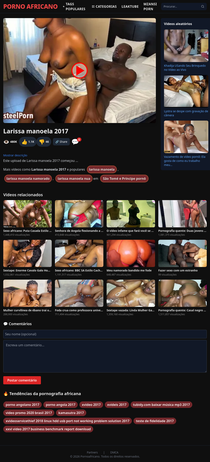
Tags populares (73, 6)
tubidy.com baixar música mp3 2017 (161, 404)
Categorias (104, 6)
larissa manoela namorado (28, 178)
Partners (92, 452)
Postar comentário (22, 380)
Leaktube (130, 6)
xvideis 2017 (117, 404)
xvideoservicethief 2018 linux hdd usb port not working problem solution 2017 (67, 421)
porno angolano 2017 (22, 404)
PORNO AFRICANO (30, 6)
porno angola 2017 (60, 404)
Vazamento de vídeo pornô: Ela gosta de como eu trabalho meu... (184, 161)
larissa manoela (102, 169)
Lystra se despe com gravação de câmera (186, 113)
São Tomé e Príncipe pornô (124, 178)
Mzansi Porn (150, 6)
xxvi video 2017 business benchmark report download (48, 429)
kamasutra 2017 (71, 413)
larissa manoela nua (74, 178)
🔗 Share (61, 142)
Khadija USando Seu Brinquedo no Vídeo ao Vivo (185, 68)
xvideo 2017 (91, 404)
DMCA (114, 452)
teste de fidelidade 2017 (155, 421)
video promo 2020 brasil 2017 (29, 413)
